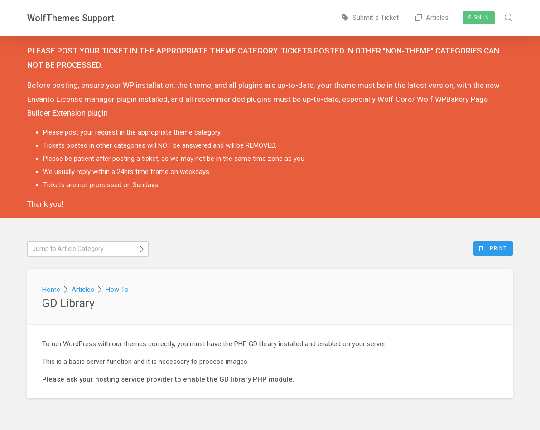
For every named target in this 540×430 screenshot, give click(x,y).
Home (51, 289)
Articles (431, 18)
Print (492, 248)
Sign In (478, 17)
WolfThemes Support (70, 18)
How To (117, 289)
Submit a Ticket (370, 18)
